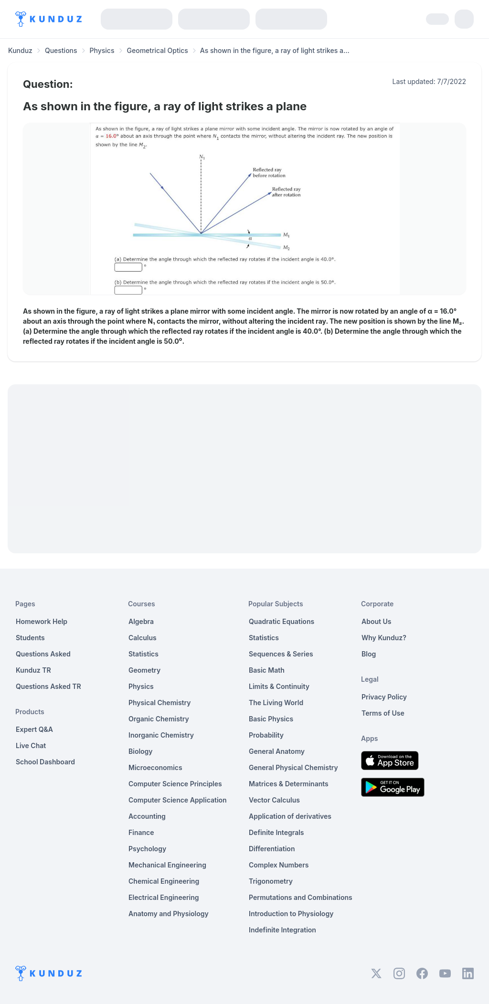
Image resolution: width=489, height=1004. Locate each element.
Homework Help (41, 621)
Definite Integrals (276, 832)
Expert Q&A (34, 729)
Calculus (142, 638)
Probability (266, 735)
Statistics (143, 654)
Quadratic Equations (281, 621)
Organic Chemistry (158, 719)
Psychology (147, 849)
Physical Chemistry (159, 702)
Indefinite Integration (282, 930)
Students (30, 638)
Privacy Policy (384, 697)
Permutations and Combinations (300, 897)
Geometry (144, 670)
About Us (376, 621)
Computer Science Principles (175, 784)
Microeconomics (155, 767)
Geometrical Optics (157, 50)
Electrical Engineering (163, 897)
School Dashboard (45, 762)
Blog (368, 654)
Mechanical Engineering (167, 865)
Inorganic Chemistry (161, 735)
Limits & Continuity (279, 686)
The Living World (276, 702)
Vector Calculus (274, 800)
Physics (102, 50)
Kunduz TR (33, 670)
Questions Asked (43, 654)
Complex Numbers (278, 865)
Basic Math (267, 670)
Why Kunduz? (383, 638)
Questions (61, 50)
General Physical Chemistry (293, 767)
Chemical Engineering (163, 881)
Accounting (147, 816)
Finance (141, 832)
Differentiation (272, 849)
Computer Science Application (177, 800)
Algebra (141, 621)
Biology (140, 751)
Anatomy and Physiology (168, 913)
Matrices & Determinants (289, 784)
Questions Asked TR (48, 686)
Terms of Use (382, 713)
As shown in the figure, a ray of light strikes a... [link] (275, 50)
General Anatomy (277, 751)
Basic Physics (271, 719)
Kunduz (20, 50)
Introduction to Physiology (291, 913)
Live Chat (31, 745)
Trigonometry (271, 881)
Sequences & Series (281, 654)
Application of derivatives (290, 816)
